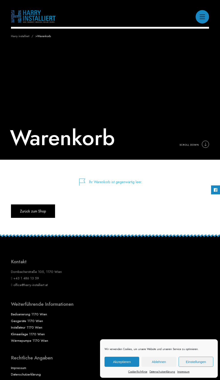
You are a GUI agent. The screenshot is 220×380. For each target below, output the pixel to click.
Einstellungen (196, 362)
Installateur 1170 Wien (26, 327)
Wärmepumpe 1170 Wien (29, 340)
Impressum (183, 372)
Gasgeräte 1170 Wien (27, 320)
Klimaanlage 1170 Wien (28, 334)
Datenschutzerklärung (162, 372)
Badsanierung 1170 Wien (29, 314)
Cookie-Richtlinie (137, 372)
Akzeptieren (122, 362)
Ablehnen (159, 362)
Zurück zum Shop (33, 211)
